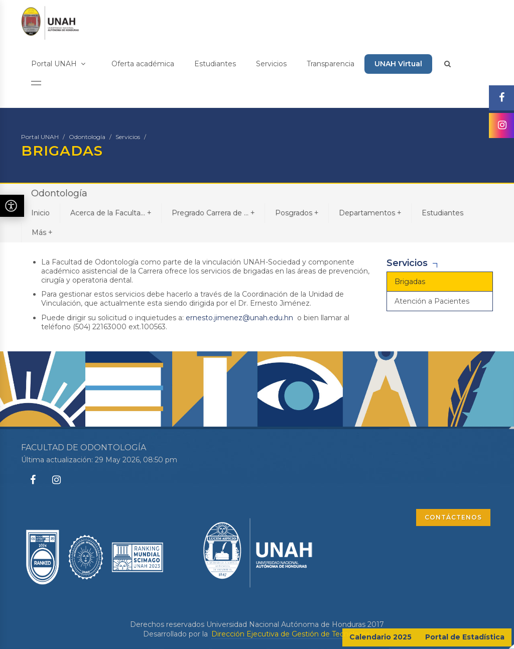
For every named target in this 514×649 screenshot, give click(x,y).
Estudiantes (215, 63)
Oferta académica (142, 63)
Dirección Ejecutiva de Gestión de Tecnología (290, 633)
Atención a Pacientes (432, 301)
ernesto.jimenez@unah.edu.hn (239, 317)
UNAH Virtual (398, 63)
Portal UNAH (58, 63)
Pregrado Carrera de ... (213, 212)
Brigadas (410, 281)
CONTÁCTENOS (453, 517)
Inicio (40, 212)
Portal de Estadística (464, 636)
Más (42, 232)
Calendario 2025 (380, 636)
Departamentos (370, 212)
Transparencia (330, 63)
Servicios (271, 63)
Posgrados (296, 212)
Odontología (87, 137)
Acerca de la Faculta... (110, 212)
